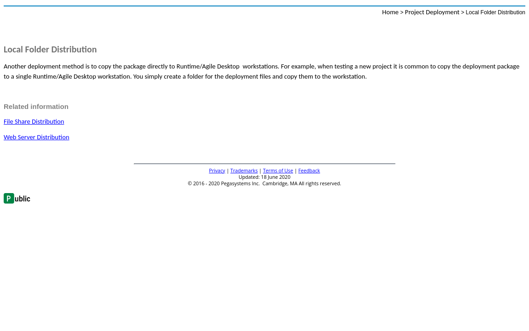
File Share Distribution (34, 121)
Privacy (217, 170)
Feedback (309, 170)
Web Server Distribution (36, 137)
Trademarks (244, 170)
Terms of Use (278, 170)
